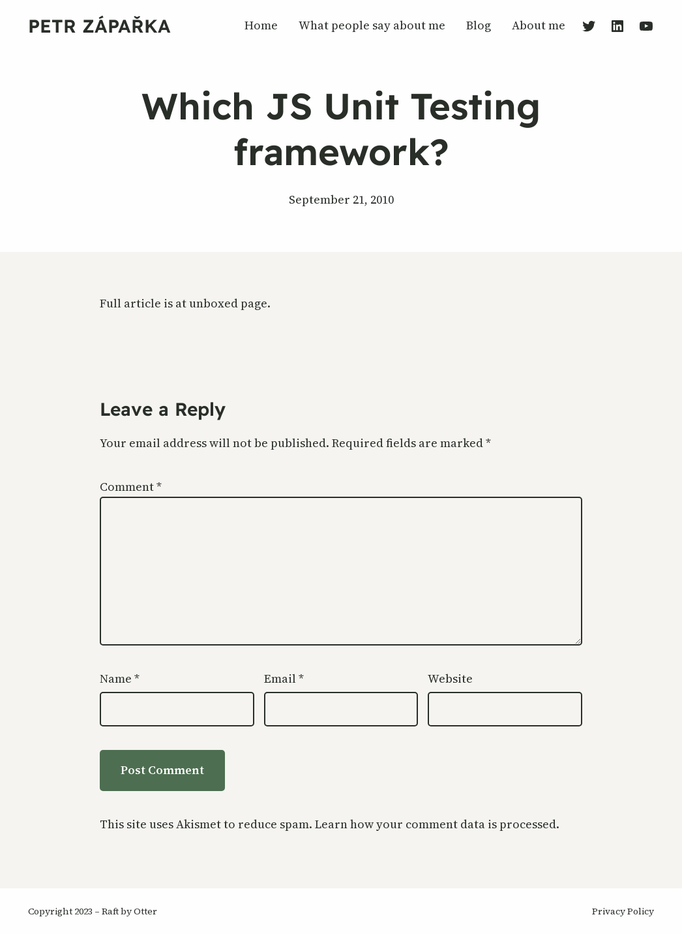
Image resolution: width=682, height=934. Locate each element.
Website (450, 678)
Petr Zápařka (99, 25)
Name (120, 678)
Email (284, 678)
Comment (131, 486)
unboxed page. (230, 303)
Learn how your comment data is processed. (437, 824)
